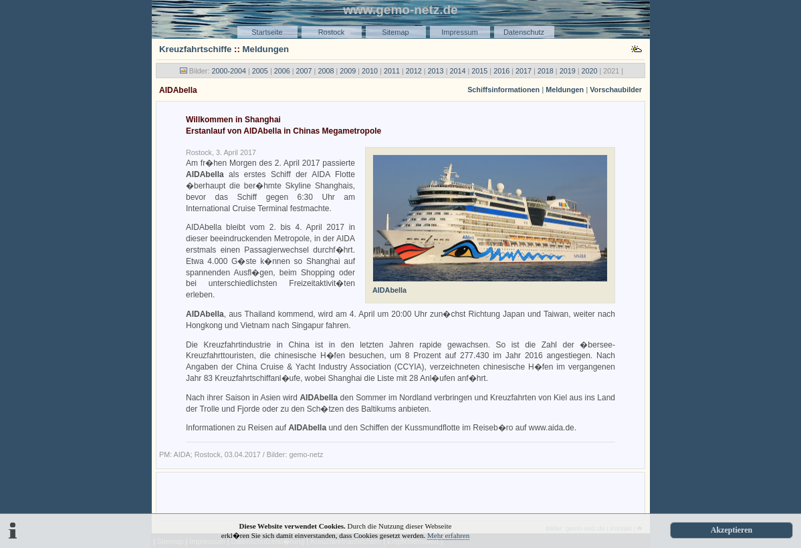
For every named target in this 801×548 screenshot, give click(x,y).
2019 (568, 71)
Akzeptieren (731, 530)
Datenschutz (523, 32)
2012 (414, 71)
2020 (590, 71)
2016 (501, 71)
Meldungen (266, 49)
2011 (392, 71)
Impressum (459, 32)
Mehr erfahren (448, 535)
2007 (304, 71)
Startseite (266, 32)
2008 (326, 71)
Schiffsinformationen (503, 90)
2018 (546, 71)
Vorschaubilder (616, 90)
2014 (457, 71)
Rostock (331, 32)
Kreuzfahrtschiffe (195, 49)
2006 (282, 71)
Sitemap (395, 32)
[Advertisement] (400, 495)
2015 (479, 71)
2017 (524, 71)
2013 (436, 71)
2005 (260, 71)
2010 (370, 71)
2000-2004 (228, 71)
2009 (348, 71)
